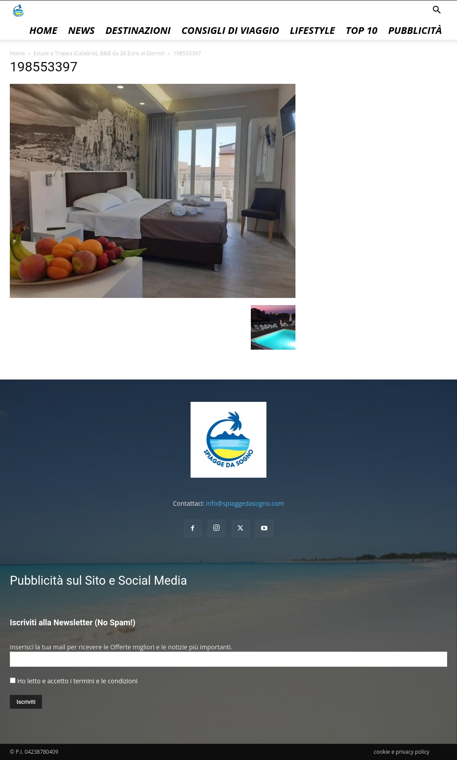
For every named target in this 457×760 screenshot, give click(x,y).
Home (43, 30)
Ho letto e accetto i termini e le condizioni (77, 681)
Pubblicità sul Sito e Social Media (98, 581)
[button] (436, 11)
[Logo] (18, 10)
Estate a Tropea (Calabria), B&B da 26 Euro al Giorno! (99, 53)
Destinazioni (137, 30)
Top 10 (362, 30)
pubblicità (415, 30)
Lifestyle (312, 30)
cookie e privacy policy (401, 752)
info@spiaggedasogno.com (245, 503)
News (81, 30)
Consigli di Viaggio (230, 30)
